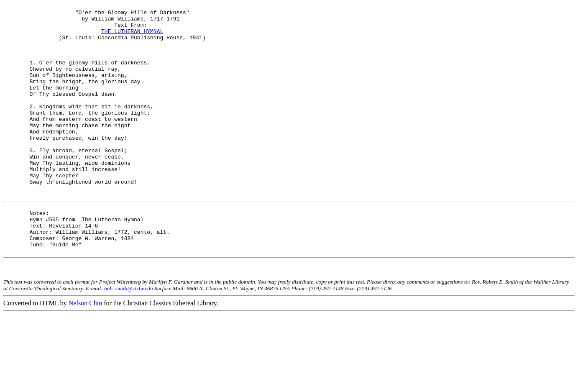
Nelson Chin (85, 354)
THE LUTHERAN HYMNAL (132, 37)
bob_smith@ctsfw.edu (128, 340)
